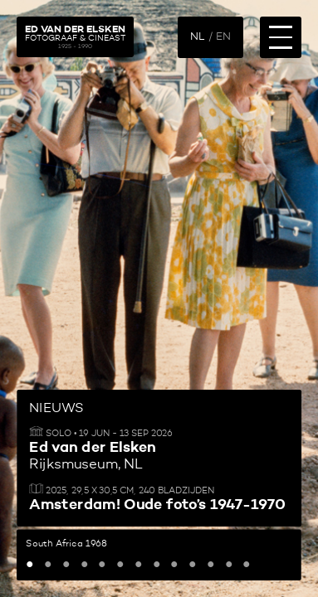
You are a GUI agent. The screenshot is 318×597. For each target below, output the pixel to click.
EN (223, 37)
